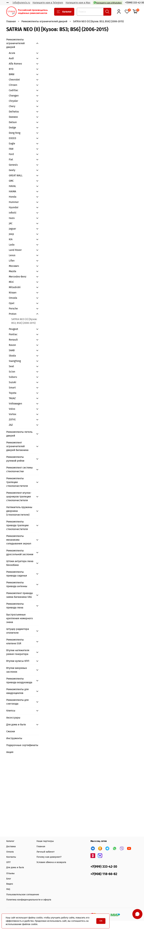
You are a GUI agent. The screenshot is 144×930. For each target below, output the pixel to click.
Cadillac (13, 90)
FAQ (8, 889)
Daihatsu (14, 111)
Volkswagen (15, 403)
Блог (8, 878)
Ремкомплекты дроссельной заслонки (19, 552)
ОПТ (8, 862)
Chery (12, 106)
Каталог (64, 11)
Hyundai (13, 207)
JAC (10, 223)
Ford (11, 154)
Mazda (12, 271)
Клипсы (10, 710)
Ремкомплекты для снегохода (17, 701)
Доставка (11, 846)
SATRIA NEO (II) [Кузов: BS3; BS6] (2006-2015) (24, 321)
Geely (12, 170)
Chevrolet (14, 79)
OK (100, 921)
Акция (9, 752)
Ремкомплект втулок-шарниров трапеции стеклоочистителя (18, 496)
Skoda (12, 355)
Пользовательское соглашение (22, 894)
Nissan (12, 292)
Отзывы (10, 873)
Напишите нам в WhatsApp (108, 2)
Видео (9, 884)
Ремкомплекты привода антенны (16, 584)
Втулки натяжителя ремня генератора (17, 652)
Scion (12, 371)
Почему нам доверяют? (49, 857)
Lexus (12, 255)
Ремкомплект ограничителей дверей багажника (17, 446)
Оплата (10, 851)
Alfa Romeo (15, 63)
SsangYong (15, 360)
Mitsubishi (15, 287)
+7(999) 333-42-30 (134, 2)
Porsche (13, 308)
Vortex (12, 414)
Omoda (13, 297)
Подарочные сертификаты (22, 745)
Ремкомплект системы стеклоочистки (19, 469)
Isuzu (12, 218)
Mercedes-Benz (17, 276)
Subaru (13, 376)
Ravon (12, 345)
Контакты (11, 857)
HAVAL (12, 186)
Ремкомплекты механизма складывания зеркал (18, 540)
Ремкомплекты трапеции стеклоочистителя (17, 482)
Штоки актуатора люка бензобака (19, 563)
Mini (11, 281)
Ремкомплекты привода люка (15, 605)
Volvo (12, 408)
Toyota (12, 392)
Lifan (11, 260)
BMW (11, 74)
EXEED (12, 138)
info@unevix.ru (21, 2)
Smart (12, 387)
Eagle (12, 143)
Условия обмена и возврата (51, 862)
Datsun (13, 122)
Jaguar (12, 228)
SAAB (12, 350)
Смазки (10, 731)
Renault (13, 339)
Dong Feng (14, 132)
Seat (11, 366)
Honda (12, 196)
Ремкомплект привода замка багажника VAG (19, 595)
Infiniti (12, 212)
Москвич (14, 265)
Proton (12, 313)
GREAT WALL (16, 175)
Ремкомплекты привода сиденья (16, 573)
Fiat (11, 159)
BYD (11, 68)
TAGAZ (12, 398)
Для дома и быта (16, 724)
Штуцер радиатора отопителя (17, 631)
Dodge (12, 127)
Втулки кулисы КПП (17, 660)
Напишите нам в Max (78, 2)
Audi (11, 58)
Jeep (11, 233)
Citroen (13, 84)
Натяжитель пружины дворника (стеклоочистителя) (19, 511)
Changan (14, 95)
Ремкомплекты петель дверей (19, 433)
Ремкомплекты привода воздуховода (19, 680)
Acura (12, 53)
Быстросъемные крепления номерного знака (19, 618)
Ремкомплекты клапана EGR (15, 641)
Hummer (14, 202)
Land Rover (15, 249)
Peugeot (13, 329)
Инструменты (14, 738)
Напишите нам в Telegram (48, 2)
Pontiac (13, 334)
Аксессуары (13, 717)
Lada (11, 244)
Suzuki (12, 382)
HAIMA (12, 191)
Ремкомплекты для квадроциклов (17, 691)
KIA (10, 239)
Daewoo (13, 116)
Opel (11, 303)
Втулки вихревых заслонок (16, 669)
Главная (11, 21)
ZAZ (11, 424)
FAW (11, 148)
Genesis (13, 164)
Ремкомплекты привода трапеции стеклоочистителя (17, 525)
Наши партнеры (45, 841)
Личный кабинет (45, 851)
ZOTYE (12, 419)
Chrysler (13, 100)
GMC (11, 180)
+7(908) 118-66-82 (103, 874)
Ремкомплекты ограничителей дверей (44, 21)
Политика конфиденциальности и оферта (28, 899)
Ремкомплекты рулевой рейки (15, 458)
